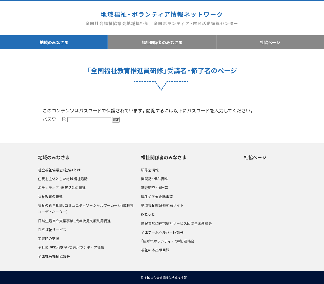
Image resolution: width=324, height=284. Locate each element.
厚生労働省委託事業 (157, 196)
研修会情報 (150, 169)
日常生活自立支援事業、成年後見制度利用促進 (74, 220)
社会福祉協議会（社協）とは (59, 169)
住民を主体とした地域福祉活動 (63, 178)
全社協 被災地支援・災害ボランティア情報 (71, 247)
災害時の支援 (48, 238)
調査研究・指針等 (154, 187)
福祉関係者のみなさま (162, 42)
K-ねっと (148, 214)
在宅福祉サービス (52, 229)
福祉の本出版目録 (155, 249)
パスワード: (77, 118)
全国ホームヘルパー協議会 (162, 232)
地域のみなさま (54, 42)
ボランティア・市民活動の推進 (62, 187)
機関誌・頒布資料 (154, 178)
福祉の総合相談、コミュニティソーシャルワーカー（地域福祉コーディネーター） (86, 208)
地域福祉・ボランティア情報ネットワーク (162, 18)
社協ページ (270, 42)
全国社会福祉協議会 (54, 256)
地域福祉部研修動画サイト (162, 205)
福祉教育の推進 (50, 196)
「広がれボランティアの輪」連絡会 (167, 241)
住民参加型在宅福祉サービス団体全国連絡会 (176, 223)
